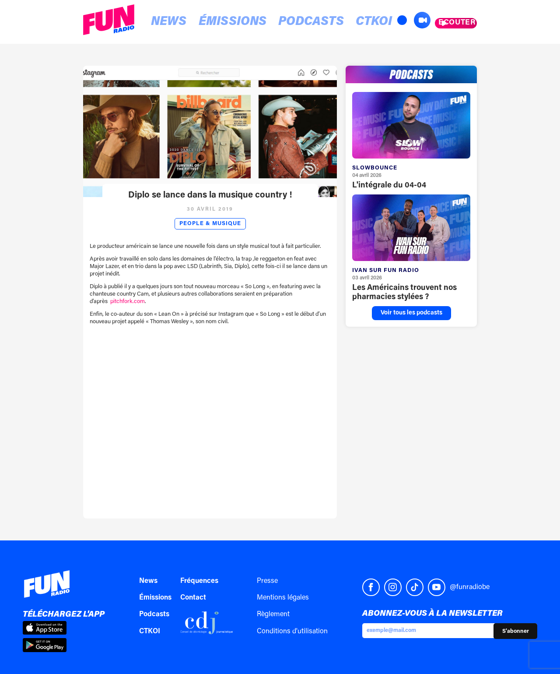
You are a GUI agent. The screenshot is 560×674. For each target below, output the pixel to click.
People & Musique (210, 223)
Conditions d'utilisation (292, 631)
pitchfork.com (127, 301)
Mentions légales (283, 597)
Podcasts (269, 23)
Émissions (207, 23)
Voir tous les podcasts (411, 313)
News (159, 23)
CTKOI (317, 23)
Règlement (273, 614)
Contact (193, 597)
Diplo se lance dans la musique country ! (210, 195)
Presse (267, 581)
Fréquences (199, 581)
